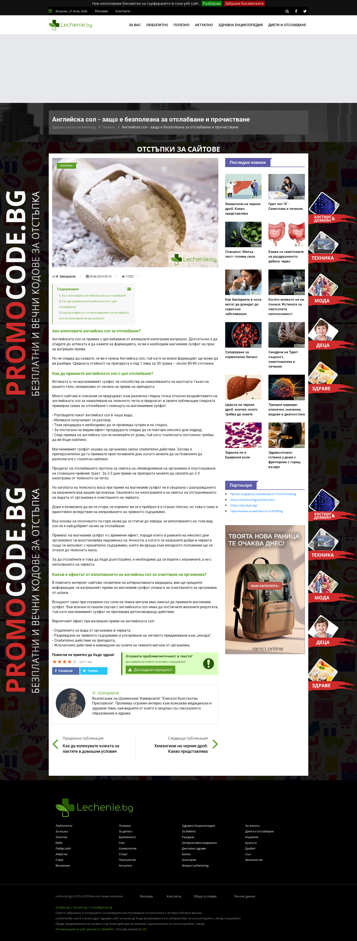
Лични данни (244, 896)
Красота (251, 843)
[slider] (64, 661)
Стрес (60, 860)
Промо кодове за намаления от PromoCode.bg (263, 494)
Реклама (101, 11)
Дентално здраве (194, 848)
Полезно (181, 25)
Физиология (254, 860)
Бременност (127, 837)
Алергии (61, 854)
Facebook (64, 671)
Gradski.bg (63, 907)
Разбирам (212, 3)
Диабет (250, 848)
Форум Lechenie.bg (195, 865)
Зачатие (61, 837)
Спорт (123, 854)
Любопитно (157, 25)
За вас (135, 25)
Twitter (90, 671)
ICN (144, 929)
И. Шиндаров (66, 276)
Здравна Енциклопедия (198, 826)
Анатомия (189, 860)
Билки (186, 854)
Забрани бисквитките (244, 3)
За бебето (189, 831)
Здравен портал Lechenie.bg (74, 127)
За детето (125, 831)
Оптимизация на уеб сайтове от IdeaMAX (85, 929)
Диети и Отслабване (259, 831)
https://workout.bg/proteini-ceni (252, 500)
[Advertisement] (178, 69)
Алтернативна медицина (199, 843)
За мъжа (62, 831)
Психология (127, 860)
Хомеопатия (127, 848)
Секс (122, 843)
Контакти (123, 11)
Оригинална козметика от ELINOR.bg (256, 511)
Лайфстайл (63, 848)
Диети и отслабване (287, 25)
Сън (248, 854)
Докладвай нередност (150, 669)
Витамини (63, 865)
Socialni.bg (80, 907)
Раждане (188, 837)
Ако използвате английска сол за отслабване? (94, 295)
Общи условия (205, 896)
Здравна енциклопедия (240, 25)
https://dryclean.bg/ (244, 505)
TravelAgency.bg (101, 907)
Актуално (204, 25)
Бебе (59, 843)
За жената (252, 826)
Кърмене (251, 837)
